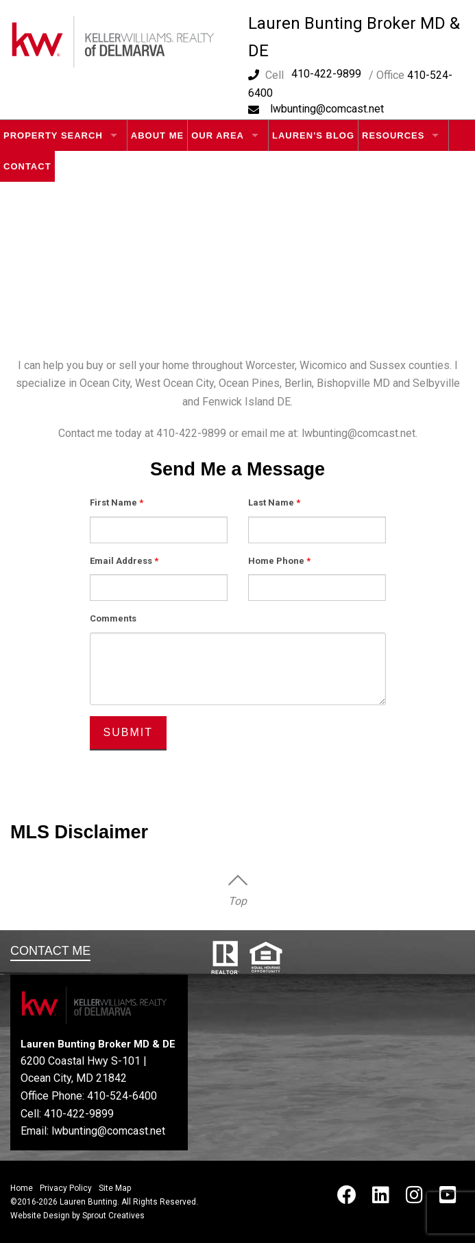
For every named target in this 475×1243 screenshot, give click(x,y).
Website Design (40, 1215)
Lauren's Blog (313, 135)
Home (21, 1188)
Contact (27, 166)
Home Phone (279, 561)
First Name (116, 502)
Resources (393, 135)
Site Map (115, 1188)
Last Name (274, 502)
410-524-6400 (122, 1095)
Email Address (124, 561)
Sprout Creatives (113, 1215)
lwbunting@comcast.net (327, 108)
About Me (157, 135)
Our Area (217, 135)
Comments (113, 618)
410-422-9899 (326, 73)
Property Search (53, 135)
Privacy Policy (66, 1188)
